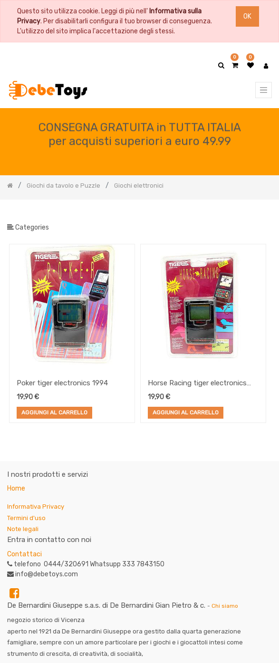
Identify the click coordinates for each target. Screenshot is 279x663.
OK (247, 16)
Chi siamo (225, 606)
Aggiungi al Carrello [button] (54, 413)
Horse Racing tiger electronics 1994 (197, 384)
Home (16, 488)
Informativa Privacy (35, 506)
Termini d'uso (26, 518)
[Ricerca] (264, 215)
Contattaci (24, 554)
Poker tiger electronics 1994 (62, 383)
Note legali (22, 528)
